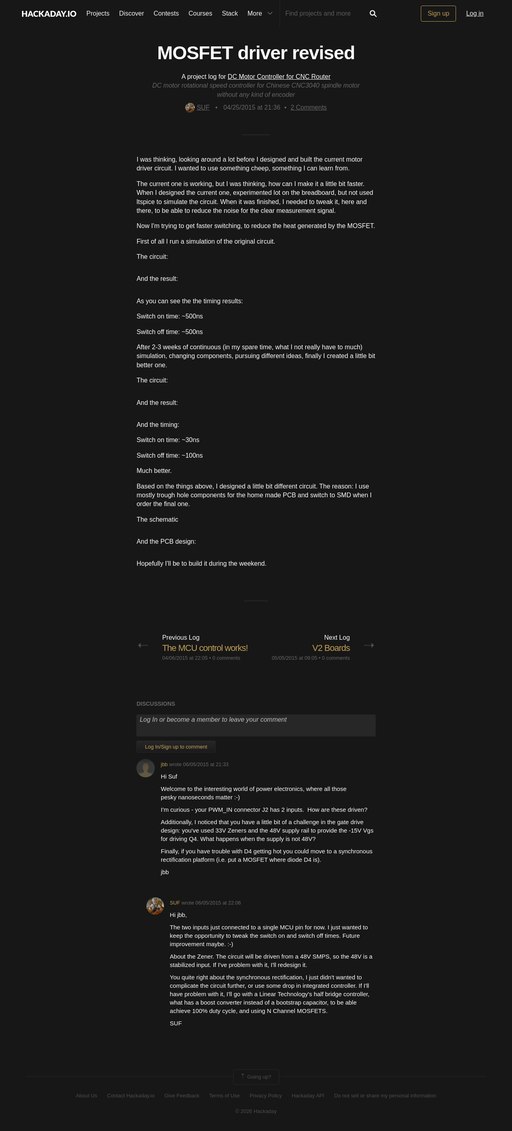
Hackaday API (308, 1096)
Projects (98, 13)
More (262, 13)
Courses (200, 13)
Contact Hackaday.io (131, 1096)
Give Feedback (181, 1096)
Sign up (438, 13)
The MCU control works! (205, 648)
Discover (131, 13)
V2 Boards (331, 648)
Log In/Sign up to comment (176, 747)
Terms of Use (224, 1096)
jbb (164, 764)
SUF (197, 107)
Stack (230, 13)
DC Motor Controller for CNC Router (279, 76)
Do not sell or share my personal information (385, 1096)
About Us (86, 1096)
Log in (475, 13)
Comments (308, 107)
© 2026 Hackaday (256, 1111)
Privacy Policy (266, 1096)
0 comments (226, 658)
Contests (166, 13)
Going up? (256, 1077)
